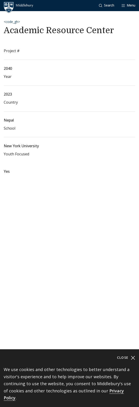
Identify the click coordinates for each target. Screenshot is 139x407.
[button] (106, 5)
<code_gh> (12, 21)
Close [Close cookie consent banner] (126, 357)
